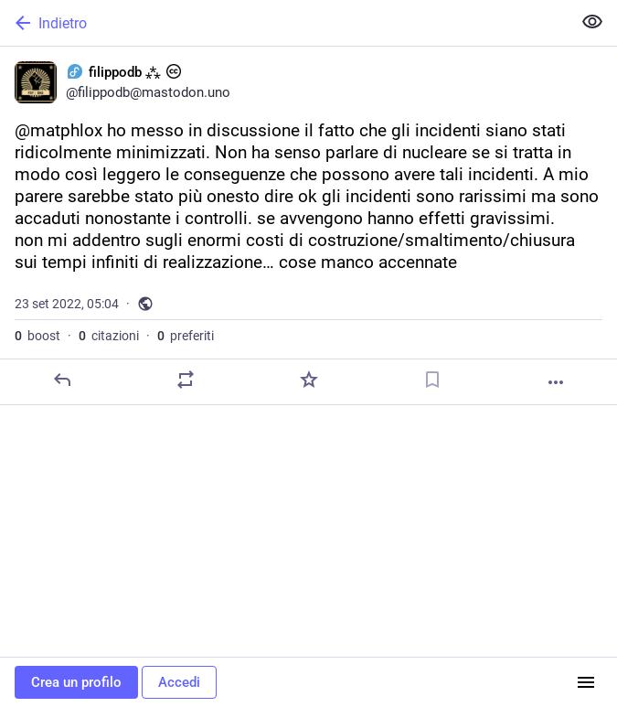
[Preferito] (309, 380)
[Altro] (556, 382)
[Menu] (585, 682)
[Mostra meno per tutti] (592, 22)
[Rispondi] (62, 380)
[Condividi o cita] (186, 380)
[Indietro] (284, 23)
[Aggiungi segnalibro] (432, 380)
